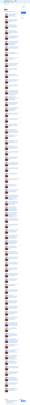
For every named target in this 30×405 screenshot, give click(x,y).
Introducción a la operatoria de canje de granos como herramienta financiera (13, 297)
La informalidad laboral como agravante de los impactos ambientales (13, 290)
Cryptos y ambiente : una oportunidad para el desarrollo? (13, 345)
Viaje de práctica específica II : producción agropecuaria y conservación (13, 358)
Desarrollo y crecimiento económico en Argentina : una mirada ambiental (13, 247)
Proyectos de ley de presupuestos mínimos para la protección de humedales (13, 147)
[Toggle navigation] (25, 1)
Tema (21, 16)
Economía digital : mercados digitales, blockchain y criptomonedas (13, 142)
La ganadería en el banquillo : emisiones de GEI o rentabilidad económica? (13, 125)
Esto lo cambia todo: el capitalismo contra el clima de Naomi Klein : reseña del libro (13, 158)
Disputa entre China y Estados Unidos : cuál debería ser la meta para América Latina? (13, 367)
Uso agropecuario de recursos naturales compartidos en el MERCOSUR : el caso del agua (13, 258)
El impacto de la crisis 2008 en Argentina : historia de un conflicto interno (13, 302)
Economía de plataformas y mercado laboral (13, 136)
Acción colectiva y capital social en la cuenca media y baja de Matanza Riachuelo (13, 26)
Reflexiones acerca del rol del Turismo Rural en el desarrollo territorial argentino (13, 263)
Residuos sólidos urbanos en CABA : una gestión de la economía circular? (13, 99)
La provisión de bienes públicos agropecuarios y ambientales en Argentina (13, 191)
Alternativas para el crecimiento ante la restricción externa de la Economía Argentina (13, 80)
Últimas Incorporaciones (23, 13)
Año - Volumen (23, 15)
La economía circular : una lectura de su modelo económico (13, 279)
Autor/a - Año (22, 14)
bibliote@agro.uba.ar (10, 402)
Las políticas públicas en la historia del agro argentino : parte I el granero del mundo (13, 47)
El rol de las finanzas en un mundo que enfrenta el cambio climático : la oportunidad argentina (13, 65)
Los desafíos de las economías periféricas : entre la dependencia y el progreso (13, 20)
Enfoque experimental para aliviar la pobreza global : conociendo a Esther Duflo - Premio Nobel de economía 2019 (13, 109)
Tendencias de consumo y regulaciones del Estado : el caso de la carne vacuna (13, 362)
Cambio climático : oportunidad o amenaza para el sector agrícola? (13, 383)
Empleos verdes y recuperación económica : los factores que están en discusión (13, 269)
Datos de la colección (22, 18)
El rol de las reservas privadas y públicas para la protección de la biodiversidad (13, 253)
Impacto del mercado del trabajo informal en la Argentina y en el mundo (13, 104)
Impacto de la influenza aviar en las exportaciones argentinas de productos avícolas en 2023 (13, 335)
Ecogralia (5, 4)
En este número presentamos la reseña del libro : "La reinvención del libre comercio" (13, 307)
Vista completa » (23, 7)
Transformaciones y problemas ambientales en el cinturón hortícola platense (13, 219)
